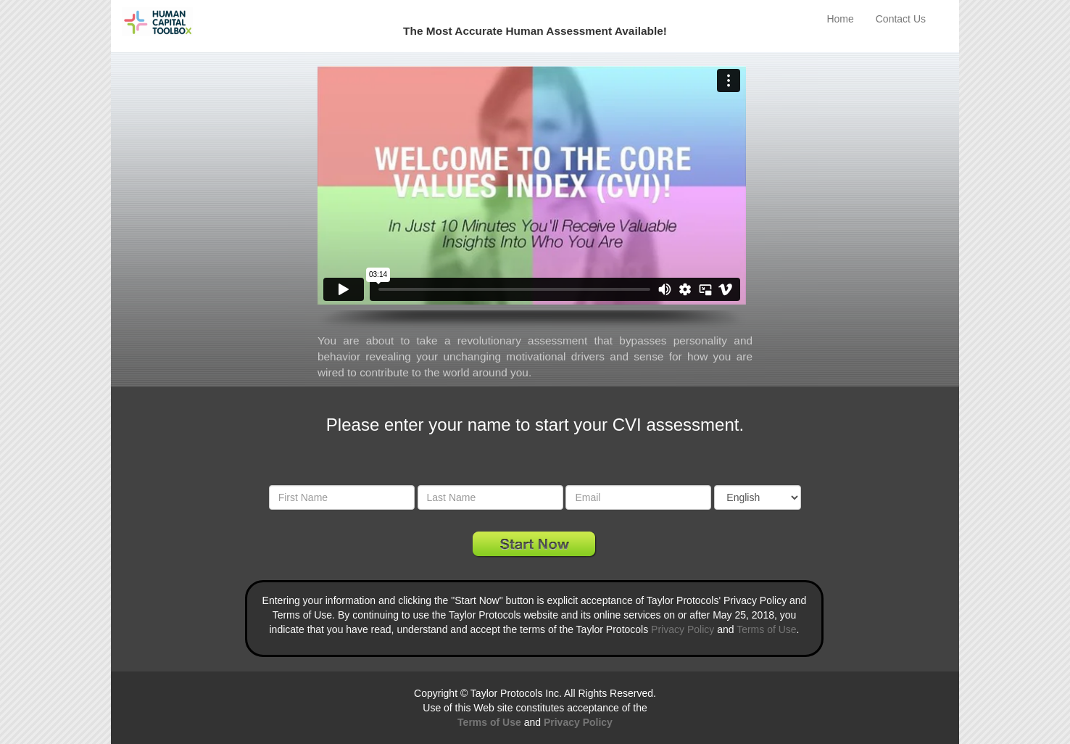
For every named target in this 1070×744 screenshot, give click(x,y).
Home (839, 19)
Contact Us (901, 19)
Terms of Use (766, 629)
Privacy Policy (682, 629)
